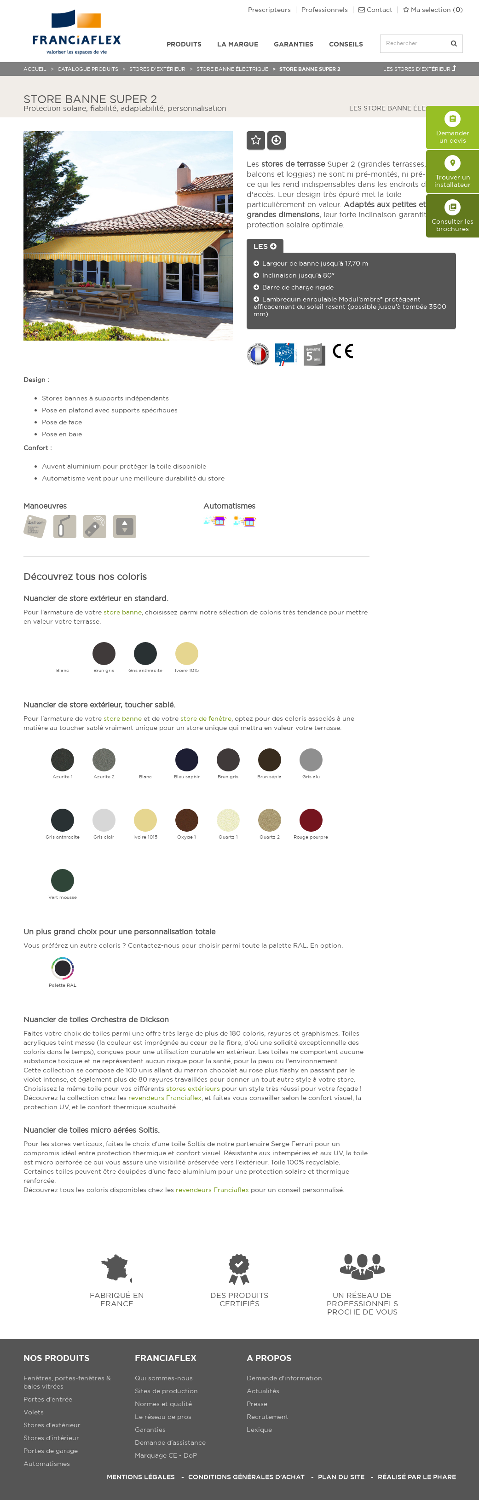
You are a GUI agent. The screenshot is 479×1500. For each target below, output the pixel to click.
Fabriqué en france (117, 1299)
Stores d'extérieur (157, 69)
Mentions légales (141, 1477)
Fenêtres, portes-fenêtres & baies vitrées (67, 1382)
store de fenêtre (205, 718)
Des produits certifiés (239, 1299)
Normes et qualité (163, 1404)
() (433, 9)
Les (265, 246)
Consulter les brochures (452, 216)
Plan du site (341, 1477)
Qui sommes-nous (164, 1378)
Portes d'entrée (47, 1399)
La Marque (237, 44)
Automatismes (46, 1463)
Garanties (293, 44)
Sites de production (166, 1391)
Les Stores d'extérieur (419, 68)
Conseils (346, 44)
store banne (123, 612)
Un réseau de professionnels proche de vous (362, 1303)
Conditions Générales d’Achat (246, 1477)
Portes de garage (50, 1451)
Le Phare (439, 1477)
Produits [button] (184, 44)
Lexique (259, 1429)
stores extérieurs (193, 1088)
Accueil (34, 69)
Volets (33, 1412)
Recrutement (268, 1417)
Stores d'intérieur (51, 1438)
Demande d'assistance (170, 1442)
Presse (257, 1404)
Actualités (263, 1391)
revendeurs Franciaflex (165, 1098)
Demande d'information (284, 1378)
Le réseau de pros (163, 1417)
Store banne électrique (232, 69)
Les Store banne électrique (406, 108)
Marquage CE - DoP (166, 1455)
